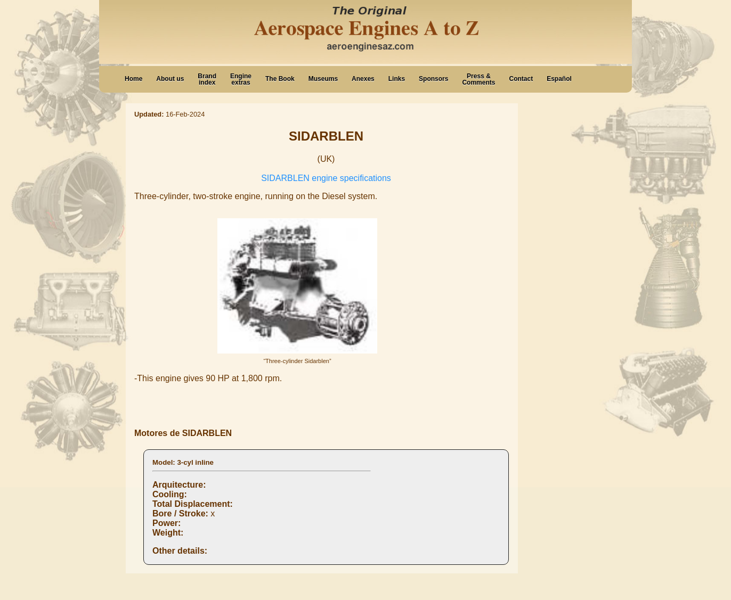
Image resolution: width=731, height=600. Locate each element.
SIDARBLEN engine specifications (326, 178)
